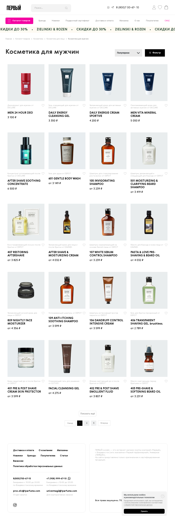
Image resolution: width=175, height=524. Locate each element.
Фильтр (155, 53)
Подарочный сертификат (77, 21)
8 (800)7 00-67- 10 (127, 7)
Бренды (42, 21)
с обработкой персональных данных (138, 505)
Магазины (124, 21)
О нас (137, 21)
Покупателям (152, 21)
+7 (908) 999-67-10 (56, 479)
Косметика (39, 39)
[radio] (26, 82)
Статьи (64, 456)
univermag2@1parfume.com (61, 491)
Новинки (56, 21)
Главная (9, 39)
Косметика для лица (57, 39)
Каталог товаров (19, 20)
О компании (45, 450)
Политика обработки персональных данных (37, 466)
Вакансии (18, 461)
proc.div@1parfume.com (26, 491)
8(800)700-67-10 (22, 479)
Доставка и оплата (104, 21)
